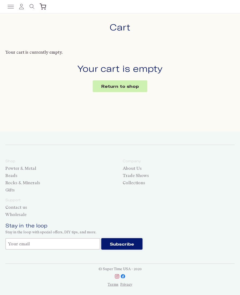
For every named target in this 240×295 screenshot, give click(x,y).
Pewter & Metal (20, 168)
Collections (134, 182)
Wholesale (16, 214)
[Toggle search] (32, 6)
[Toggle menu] (10, 6)
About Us (132, 168)
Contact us (16, 207)
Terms (113, 284)
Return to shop (120, 86)
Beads (11, 175)
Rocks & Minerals (22, 182)
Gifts (10, 189)
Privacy (126, 284)
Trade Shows (136, 175)
